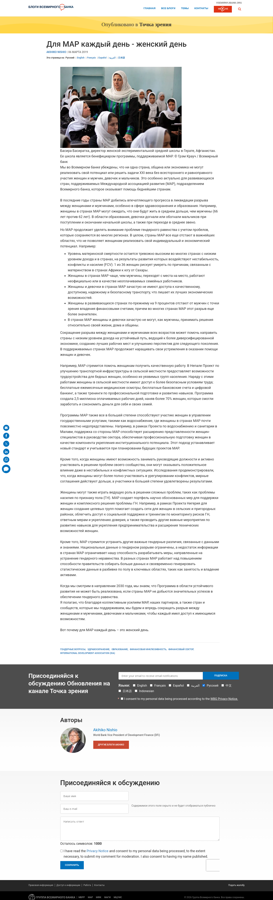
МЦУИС (118, 897)
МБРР (81, 897)
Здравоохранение (98, 649)
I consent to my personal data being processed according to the (181, 699)
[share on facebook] (6, 436)
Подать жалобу (236, 885)
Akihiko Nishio (56, 52)
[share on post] (6, 444)
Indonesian (146, 691)
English (80, 57)
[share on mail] (6, 428)
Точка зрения (155, 25)
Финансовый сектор (180, 649)
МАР (90, 897)
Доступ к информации (68, 885)
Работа (87, 885)
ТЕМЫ (185, 8)
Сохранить (72, 865)
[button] (239, 9)
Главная (149, 8)
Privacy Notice (97, 851)
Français (91, 57)
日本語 (121, 57)
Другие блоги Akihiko (111, 744)
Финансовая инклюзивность (148, 649)
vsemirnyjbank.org (229, 3)
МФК (98, 897)
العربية (112, 57)
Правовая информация (40, 885)
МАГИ (107, 897)
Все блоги (168, 8)
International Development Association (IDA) (87, 653)
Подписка (220, 675)
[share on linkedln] (6, 452)
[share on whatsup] (6, 460)
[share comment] (6, 469)
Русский (70, 57)
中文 (229, 685)
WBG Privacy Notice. (224, 699)
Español (102, 57)
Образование (119, 649)
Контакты (201, 8)
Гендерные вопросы (73, 649)
